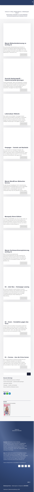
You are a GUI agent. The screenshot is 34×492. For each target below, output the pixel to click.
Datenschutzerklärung (12, 489)
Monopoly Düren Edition (13, 216)
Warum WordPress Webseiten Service (15, 182)
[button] (5, 394)
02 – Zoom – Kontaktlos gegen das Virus (16, 322)
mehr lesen (23, 54)
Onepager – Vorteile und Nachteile (16, 147)
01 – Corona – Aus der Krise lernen (17, 357)
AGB (19, 489)
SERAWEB (26, 485)
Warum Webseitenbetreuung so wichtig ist (15, 44)
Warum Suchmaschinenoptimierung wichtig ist (17, 251)
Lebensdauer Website (12, 114)
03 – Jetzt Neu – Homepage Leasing (17, 287)
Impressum (5, 489)
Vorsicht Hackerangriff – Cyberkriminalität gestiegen (14, 79)
